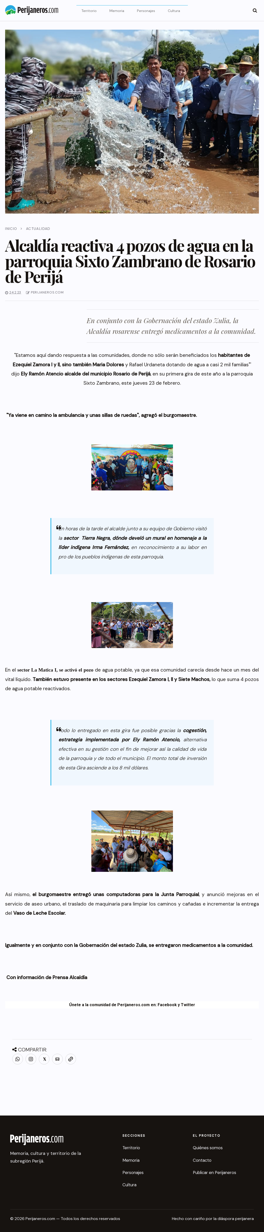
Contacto (202, 1160)
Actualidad (38, 228)
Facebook (167, 1004)
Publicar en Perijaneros (214, 1172)
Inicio (11, 228)
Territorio (89, 10)
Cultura (174, 10)
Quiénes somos (208, 1148)
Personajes (146, 10)
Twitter (188, 1004)
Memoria (116, 10)
